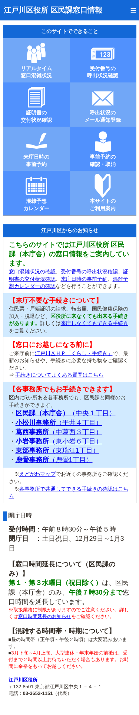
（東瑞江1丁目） (57, 450)
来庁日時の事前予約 (84, 279)
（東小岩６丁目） (59, 441)
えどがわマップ (37, 474)
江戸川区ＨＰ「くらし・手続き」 (74, 353)
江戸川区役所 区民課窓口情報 (53, 10)
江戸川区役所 (23, 680)
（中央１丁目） (66, 413)
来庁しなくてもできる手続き (94, 323)
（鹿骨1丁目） (54, 460)
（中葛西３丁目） (59, 432)
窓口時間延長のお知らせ (44, 616)
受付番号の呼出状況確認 (89, 271)
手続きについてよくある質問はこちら (59, 375)
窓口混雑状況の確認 (32, 271)
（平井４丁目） (59, 422)
